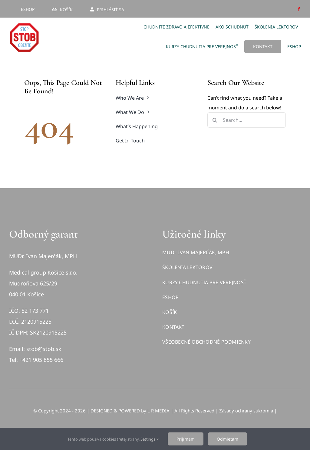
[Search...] (246, 120)
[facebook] (299, 9)
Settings (149, 439)
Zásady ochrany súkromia (246, 411)
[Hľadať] (215, 120)
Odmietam (227, 439)
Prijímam (185, 439)
